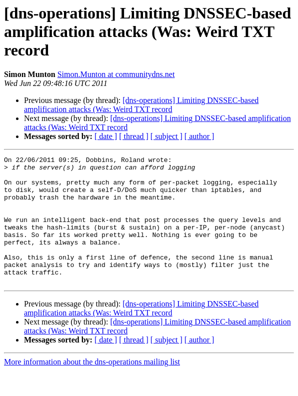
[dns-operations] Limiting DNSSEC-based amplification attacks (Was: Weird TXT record (141, 105)
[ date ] (105, 136)
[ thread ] (133, 136)
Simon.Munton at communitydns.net (116, 74)
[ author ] (199, 136)
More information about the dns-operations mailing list (92, 387)
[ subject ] (166, 136)
